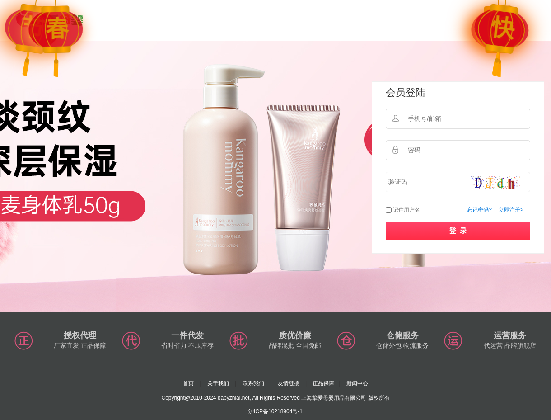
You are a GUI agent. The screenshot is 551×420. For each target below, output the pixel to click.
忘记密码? (479, 210)
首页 (188, 383)
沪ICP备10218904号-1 (275, 411)
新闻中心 (357, 383)
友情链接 (288, 383)
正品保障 (323, 383)
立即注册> (511, 210)
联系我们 (253, 383)
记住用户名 (406, 210)
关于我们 (218, 383)
